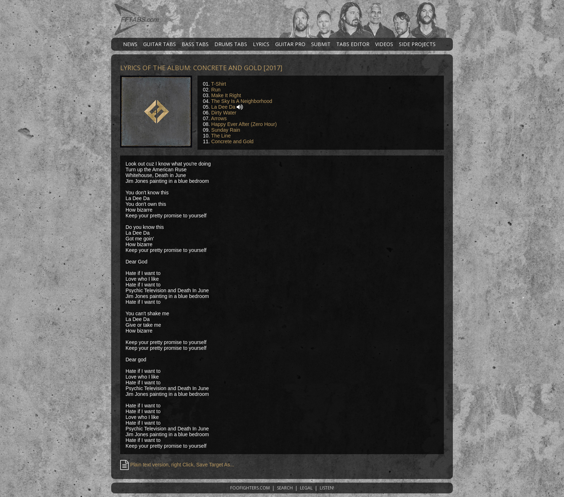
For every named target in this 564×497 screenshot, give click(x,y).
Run (215, 89)
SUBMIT (321, 44)
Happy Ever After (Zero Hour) (244, 124)
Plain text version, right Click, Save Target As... (177, 464)
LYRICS (261, 44)
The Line (221, 136)
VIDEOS (384, 44)
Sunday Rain (225, 130)
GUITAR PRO (290, 44)
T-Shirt (218, 84)
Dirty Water (223, 113)
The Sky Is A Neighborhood (241, 101)
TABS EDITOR (352, 44)
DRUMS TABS (230, 44)
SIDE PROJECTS (417, 44)
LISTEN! (327, 488)
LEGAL (306, 488)
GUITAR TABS (159, 44)
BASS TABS (195, 44)
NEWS (130, 44)
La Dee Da (223, 107)
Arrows (219, 118)
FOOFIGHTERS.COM (250, 488)
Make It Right (226, 95)
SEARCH (285, 488)
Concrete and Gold (232, 141)
